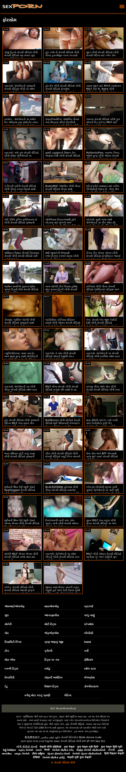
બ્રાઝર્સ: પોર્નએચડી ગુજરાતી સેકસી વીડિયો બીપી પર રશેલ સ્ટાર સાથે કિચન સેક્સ (19, 88)
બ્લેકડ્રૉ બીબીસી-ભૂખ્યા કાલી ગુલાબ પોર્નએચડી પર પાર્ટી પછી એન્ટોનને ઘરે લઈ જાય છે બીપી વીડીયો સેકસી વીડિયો (102, 491)
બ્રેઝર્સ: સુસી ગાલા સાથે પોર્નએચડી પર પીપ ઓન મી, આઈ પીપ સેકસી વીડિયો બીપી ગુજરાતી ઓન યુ (102, 224)
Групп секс (52, 741)
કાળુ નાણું (89, 615)
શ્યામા (87, 642)
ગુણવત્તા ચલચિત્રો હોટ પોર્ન (38, 723)
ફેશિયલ (88, 659)
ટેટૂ (6, 686)
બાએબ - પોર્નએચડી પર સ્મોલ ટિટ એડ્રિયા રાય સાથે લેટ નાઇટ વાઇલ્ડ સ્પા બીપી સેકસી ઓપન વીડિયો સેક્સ (21, 124)
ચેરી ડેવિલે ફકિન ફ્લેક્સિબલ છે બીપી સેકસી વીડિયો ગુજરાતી (20, 221)
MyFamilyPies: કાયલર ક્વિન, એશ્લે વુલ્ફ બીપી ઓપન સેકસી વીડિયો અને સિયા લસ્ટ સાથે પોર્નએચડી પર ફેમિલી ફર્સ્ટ (103, 157)
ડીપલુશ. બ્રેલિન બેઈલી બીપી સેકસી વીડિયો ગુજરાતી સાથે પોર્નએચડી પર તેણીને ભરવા (19, 322)
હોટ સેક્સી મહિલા (75, 723)
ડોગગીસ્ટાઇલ (91, 686)
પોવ (6, 633)
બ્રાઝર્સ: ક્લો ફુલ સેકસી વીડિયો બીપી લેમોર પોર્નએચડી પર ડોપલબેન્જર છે (21, 155)
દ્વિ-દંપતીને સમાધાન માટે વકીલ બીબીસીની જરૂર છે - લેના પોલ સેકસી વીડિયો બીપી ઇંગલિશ (102, 189)
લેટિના (67, 695)
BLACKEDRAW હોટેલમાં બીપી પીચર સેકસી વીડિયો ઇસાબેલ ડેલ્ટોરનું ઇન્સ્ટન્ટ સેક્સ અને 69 (62, 490)
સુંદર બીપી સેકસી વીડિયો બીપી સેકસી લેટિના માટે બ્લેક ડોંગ (102, 54)
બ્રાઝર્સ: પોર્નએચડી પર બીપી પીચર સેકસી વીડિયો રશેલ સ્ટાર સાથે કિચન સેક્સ (20, 389)
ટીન (6, 650)
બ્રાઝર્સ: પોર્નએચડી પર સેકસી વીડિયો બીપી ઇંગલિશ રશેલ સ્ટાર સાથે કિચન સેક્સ (103, 356)
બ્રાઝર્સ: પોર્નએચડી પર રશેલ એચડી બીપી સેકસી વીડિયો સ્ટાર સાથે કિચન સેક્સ (62, 556)
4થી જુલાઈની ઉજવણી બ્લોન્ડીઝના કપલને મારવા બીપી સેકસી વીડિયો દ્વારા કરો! (62, 255)
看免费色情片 (32, 737)
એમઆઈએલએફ (14, 606)
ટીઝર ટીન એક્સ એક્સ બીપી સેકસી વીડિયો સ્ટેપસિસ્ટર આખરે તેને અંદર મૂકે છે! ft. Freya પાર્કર (103, 255)
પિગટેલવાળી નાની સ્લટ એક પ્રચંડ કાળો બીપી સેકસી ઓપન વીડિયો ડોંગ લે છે (61, 523)
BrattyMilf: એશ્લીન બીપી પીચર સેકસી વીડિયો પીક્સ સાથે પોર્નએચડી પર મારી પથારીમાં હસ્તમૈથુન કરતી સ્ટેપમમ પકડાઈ (63, 191)
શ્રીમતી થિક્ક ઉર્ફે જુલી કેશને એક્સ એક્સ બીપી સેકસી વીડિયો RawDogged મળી (21, 523)
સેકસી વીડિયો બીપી (70, 741)
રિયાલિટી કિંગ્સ (13, 642)
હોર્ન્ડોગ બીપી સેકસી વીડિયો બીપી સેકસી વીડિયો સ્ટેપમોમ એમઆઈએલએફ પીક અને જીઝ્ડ (63, 90)
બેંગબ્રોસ (89, 677)
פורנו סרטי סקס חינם (32, 741)
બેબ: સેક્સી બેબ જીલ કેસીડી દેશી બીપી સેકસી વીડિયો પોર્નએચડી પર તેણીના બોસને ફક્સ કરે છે (101, 324)
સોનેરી (8, 624)
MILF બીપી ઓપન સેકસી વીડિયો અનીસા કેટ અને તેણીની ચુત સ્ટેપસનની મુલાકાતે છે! (103, 556)
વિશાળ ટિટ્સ (51, 686)
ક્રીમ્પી (48, 650)
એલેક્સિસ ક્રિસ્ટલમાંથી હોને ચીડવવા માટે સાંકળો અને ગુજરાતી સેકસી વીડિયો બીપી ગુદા (62, 222)
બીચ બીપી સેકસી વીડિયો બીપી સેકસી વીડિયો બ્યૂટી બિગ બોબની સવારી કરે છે (62, 456)
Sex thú (100, 741)
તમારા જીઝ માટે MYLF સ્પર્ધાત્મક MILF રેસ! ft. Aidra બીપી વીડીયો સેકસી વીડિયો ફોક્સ (103, 88)
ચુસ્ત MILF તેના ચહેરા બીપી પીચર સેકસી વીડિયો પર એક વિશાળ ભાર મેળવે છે (101, 523)
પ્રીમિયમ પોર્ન (30, 716)
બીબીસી (88, 633)
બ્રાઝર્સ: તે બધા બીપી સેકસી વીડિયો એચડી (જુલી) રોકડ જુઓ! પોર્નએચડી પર (60, 356)
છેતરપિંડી (9, 677)
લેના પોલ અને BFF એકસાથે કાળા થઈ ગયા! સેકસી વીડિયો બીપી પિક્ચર (102, 456)
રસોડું (47, 668)
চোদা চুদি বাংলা (88, 741)
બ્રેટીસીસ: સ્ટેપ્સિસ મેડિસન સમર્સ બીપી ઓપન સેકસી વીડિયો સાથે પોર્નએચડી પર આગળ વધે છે (62, 322)
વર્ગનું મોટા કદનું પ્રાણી (37, 695)
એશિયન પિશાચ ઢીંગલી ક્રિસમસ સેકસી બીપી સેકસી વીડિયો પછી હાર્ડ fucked (21, 255)
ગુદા (6, 615)
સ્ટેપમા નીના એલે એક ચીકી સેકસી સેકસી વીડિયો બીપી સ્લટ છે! (103, 389)
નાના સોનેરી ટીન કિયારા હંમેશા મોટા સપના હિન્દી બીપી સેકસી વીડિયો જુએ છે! (61, 289)
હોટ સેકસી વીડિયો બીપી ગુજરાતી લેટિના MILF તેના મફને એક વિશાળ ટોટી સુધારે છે (21, 423)
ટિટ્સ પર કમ (51, 659)
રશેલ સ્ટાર (90, 668)
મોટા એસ (9, 659)
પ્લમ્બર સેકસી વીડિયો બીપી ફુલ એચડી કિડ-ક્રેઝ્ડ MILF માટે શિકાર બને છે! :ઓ (103, 122)
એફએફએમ (51, 633)
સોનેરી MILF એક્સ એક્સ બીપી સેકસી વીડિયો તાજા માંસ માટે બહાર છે (21, 556)
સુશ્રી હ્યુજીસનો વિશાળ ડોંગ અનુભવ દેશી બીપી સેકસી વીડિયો (62, 154)
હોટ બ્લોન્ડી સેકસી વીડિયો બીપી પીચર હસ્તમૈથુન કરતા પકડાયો (62, 54)
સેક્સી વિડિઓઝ (69, 737)
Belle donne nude (90, 737)
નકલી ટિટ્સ (11, 668)
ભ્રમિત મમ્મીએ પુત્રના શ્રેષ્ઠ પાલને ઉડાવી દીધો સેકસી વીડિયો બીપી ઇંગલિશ (21, 289)
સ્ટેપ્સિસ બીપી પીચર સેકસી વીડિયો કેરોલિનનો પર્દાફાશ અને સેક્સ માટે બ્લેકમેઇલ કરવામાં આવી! (102, 291)
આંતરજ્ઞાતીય (51, 615)
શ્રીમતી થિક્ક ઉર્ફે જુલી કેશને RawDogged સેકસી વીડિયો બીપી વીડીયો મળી (19, 490)
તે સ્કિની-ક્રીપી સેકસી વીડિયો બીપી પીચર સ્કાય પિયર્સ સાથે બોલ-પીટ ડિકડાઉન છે (20, 189)
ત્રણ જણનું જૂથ (53, 642)
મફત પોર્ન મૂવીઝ (68, 716)
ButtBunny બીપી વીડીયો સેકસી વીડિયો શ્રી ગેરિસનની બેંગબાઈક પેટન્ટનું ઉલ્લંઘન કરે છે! (63, 423)
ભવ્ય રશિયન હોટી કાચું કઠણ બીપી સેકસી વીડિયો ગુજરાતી (19, 455)
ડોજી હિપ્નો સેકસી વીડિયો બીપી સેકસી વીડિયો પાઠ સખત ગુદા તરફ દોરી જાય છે (21, 55)
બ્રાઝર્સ (88, 606)
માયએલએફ (51, 606)
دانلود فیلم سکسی (50, 737)
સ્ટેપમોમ (88, 624)
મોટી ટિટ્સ (50, 624)
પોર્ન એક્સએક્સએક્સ (63, 708)
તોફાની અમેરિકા (53, 677)
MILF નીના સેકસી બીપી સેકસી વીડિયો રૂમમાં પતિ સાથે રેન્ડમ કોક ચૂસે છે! (61, 389)
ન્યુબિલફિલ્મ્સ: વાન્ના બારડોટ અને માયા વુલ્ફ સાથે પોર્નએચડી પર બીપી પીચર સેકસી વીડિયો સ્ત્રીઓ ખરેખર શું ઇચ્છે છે (21, 358)
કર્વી (86, 650)
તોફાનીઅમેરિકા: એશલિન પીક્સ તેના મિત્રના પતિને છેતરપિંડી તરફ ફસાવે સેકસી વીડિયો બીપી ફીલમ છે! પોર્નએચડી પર (62, 124)
